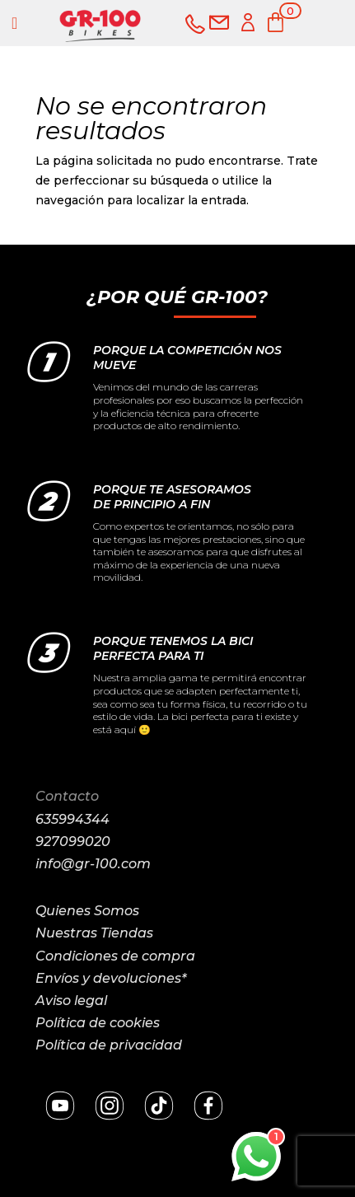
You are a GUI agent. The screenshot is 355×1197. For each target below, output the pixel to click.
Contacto (67, 796)
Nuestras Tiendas (94, 933)
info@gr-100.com (93, 864)
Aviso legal (71, 1000)
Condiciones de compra (115, 956)
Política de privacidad (108, 1045)
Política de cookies (97, 1023)
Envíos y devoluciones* (110, 978)
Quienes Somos (87, 911)
